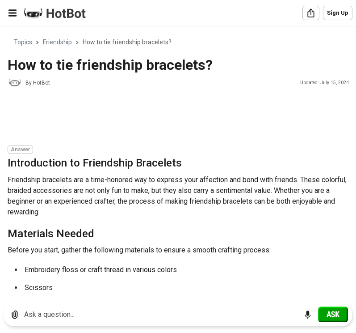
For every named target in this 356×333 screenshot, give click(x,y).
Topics (23, 42)
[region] (178, 161)
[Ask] (333, 314)
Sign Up (337, 12)
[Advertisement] (170, 117)
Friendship (57, 42)
